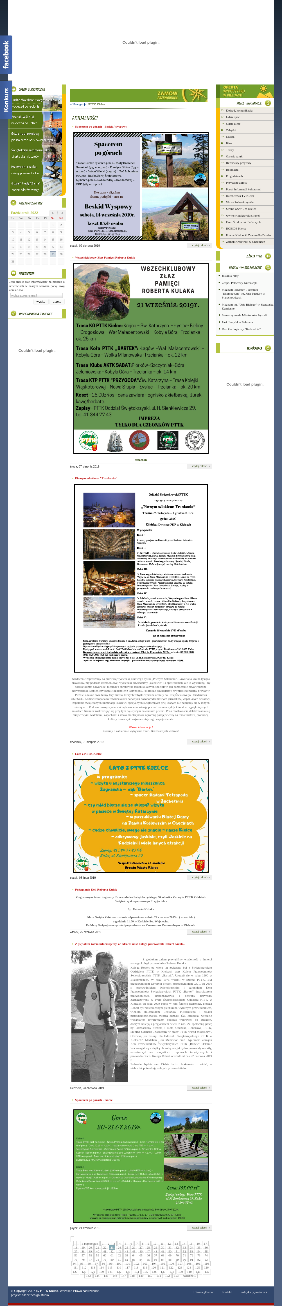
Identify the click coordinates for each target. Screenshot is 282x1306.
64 (133, 1255)
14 (45, 239)
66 (148, 1255)
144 (97, 1275)
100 (118, 1263)
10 (13, 239)
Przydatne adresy (236, 182)
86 (155, 1259)
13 (36, 239)
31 (13, 261)
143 (88, 1275)
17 (13, 246)
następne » (189, 1275)
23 (61, 246)
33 (184, 1247)
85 (148, 1259)
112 (84, 1267)
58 (90, 1255)
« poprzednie (90, 1243)
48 (155, 1251)
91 (191, 1259)
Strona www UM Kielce (241, 208)
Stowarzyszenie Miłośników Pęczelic (245, 315)
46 (141, 1251)
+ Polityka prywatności (252, 1292)
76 (83, 1259)
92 (198, 1259)
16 (61, 239)
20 (36, 246)
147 (123, 1275)
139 (180, 1271)
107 (180, 1263)
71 (184, 1255)
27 (36, 254)
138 (172, 1271)
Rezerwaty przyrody (238, 162)
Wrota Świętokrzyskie (240, 202)
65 (141, 1255)
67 (155, 1255)
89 (177, 1259)
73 (198, 1255)
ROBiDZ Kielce (236, 228)
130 (101, 1271)
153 (176, 1275)
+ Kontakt (225, 1292)
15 (53, 239)
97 (96, 1263)
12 (29, 239)
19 (29, 246)
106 (171, 1263)
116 (119, 1267)
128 (84, 1271)
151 (158, 1275)
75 (75, 1259)
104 (154, 1263)
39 (90, 1251)
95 (82, 1263)
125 (197, 1267)
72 (191, 1255)
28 (45, 254)
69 (170, 1255)
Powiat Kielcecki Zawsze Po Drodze (248, 235)
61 (112, 1255)
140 (189, 1271)
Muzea (230, 136)
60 (104, 1255)
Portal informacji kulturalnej (243, 189)
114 (101, 1267)
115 (110, 1267)
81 (119, 1259)
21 (45, 246)
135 (145, 1271)
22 (53, 246)
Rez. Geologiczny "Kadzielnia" (241, 329)
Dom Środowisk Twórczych (243, 222)
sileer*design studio (35, 1295)
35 (198, 1247)
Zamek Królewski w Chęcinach (245, 241)
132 (119, 1271)
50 (170, 1251)
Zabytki (231, 130)
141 (198, 1271)
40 (97, 1251)
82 (126, 1259)
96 (89, 1263)
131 (110, 1271)
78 (97, 1259)
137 (163, 1271)
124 (188, 1267)
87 (162, 1259)
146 (114, 1275)
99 (110, 1263)
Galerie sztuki (234, 156)
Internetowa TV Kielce (240, 195)
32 (177, 1247)
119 (145, 1267)
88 (170, 1259)
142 (207, 1271)
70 (177, 1255)
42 (112, 1251)
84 (141, 1259)
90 (184, 1259)
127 (75, 1271)
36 (206, 1247)
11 (21, 239)
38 (83, 1251)
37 (75, 1251)
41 (104, 1251)
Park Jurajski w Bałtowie (237, 322)
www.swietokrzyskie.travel (243, 215)
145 (106, 1275)
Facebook (6, 54)
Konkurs (6, 100)
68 (162, 1255)
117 (127, 1267)
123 (180, 1267)
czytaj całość (199, 245)
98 (103, 1263)
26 (29, 254)
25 (20, 254)
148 (132, 1275)
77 (90, 1259)
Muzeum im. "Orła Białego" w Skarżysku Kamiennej (248, 306)
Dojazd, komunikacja (239, 110)
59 (97, 1255)
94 (74, 1263)
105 (163, 1263)
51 (177, 1251)
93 (206, 1259)
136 (154, 1271)
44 (126, 1251)
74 (206, 1255)
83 (133, 1259)
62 (119, 1255)
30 (61, 254)
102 (136, 1263)
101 (127, 1263)
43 (119, 1251)
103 (145, 1263)
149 (141, 1275)
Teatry (230, 150)
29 (53, 254)
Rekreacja (232, 169)
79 (104, 1259)
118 (136, 1267)
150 (150, 1275)
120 (153, 1267)
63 (126, 1255)
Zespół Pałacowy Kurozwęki (240, 282)
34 (191, 1247)
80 (112, 1259)
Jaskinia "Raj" (230, 275)
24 (13, 254)
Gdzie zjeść (233, 123)
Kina (229, 143)
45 (133, 1251)
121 (162, 1267)
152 (167, 1275)
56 (75, 1255)
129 (92, 1271)
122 (171, 1267)
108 (189, 1263)
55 (206, 1251)
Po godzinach (234, 176)
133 (127, 1271)
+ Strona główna (202, 1292)
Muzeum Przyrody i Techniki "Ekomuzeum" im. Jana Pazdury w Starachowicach (243, 293)
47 (148, 1251)
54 (198, 1251)
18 (20, 246)
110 (206, 1263)
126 (206, 1267)
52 (184, 1251)
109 (198, 1263)
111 (75, 1267)
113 (93, 1267)
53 (191, 1251)
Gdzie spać (233, 117)
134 (136, 1271)
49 (162, 1251)
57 (83, 1255)
